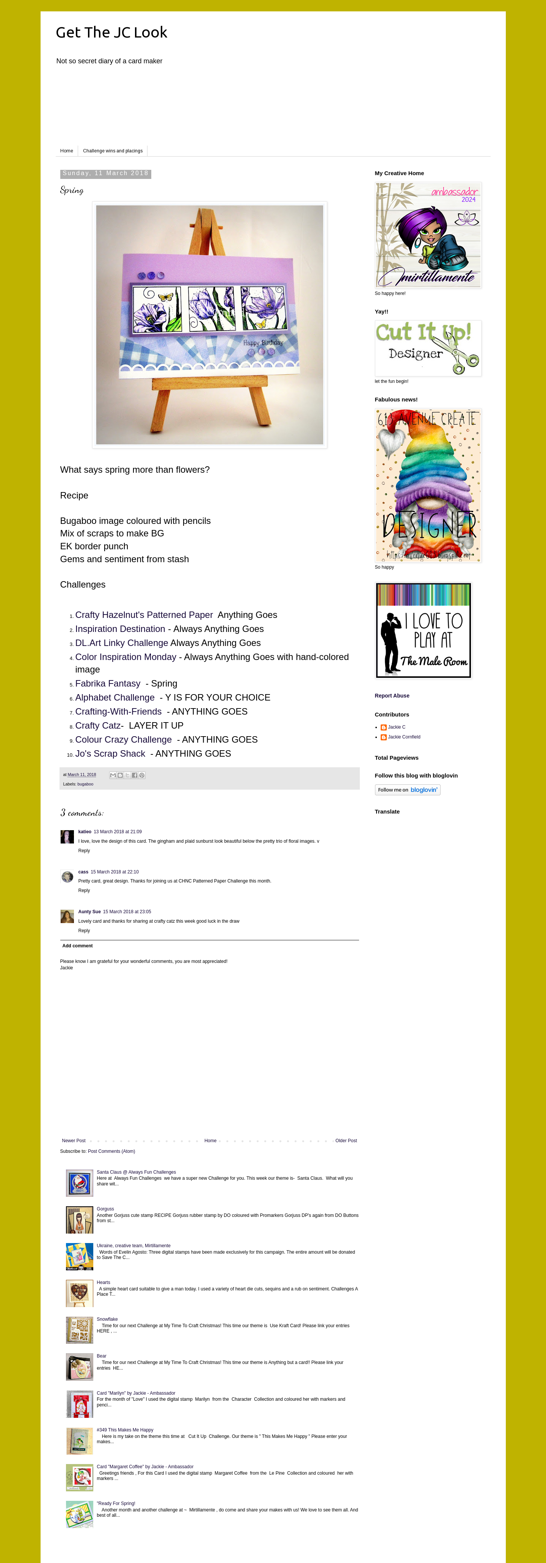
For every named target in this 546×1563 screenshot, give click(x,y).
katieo (85, 831)
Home (66, 151)
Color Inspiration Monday (126, 657)
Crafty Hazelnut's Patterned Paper (144, 615)
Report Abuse (392, 696)
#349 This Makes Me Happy (125, 1430)
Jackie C (397, 727)
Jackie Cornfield (404, 737)
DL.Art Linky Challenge (121, 643)
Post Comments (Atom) (111, 1151)
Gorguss (105, 1209)
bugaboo (85, 784)
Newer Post (74, 1140)
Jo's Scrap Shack (110, 753)
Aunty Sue (89, 911)
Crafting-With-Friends (118, 711)
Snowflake (107, 1319)
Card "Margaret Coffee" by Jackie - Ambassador (145, 1466)
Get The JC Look (112, 32)
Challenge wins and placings (113, 151)
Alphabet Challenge (115, 697)
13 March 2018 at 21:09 (118, 831)
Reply (84, 850)
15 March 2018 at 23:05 (127, 911)
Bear (101, 1356)
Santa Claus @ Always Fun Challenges (136, 1172)
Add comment (78, 945)
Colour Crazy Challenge (123, 739)
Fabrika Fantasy (108, 683)
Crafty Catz (98, 725)
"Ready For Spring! (116, 1503)
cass (83, 872)
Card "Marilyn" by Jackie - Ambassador (136, 1393)
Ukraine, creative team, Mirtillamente (134, 1245)
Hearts (103, 1282)
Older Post (346, 1140)
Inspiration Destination (120, 629)
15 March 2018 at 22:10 (115, 872)
